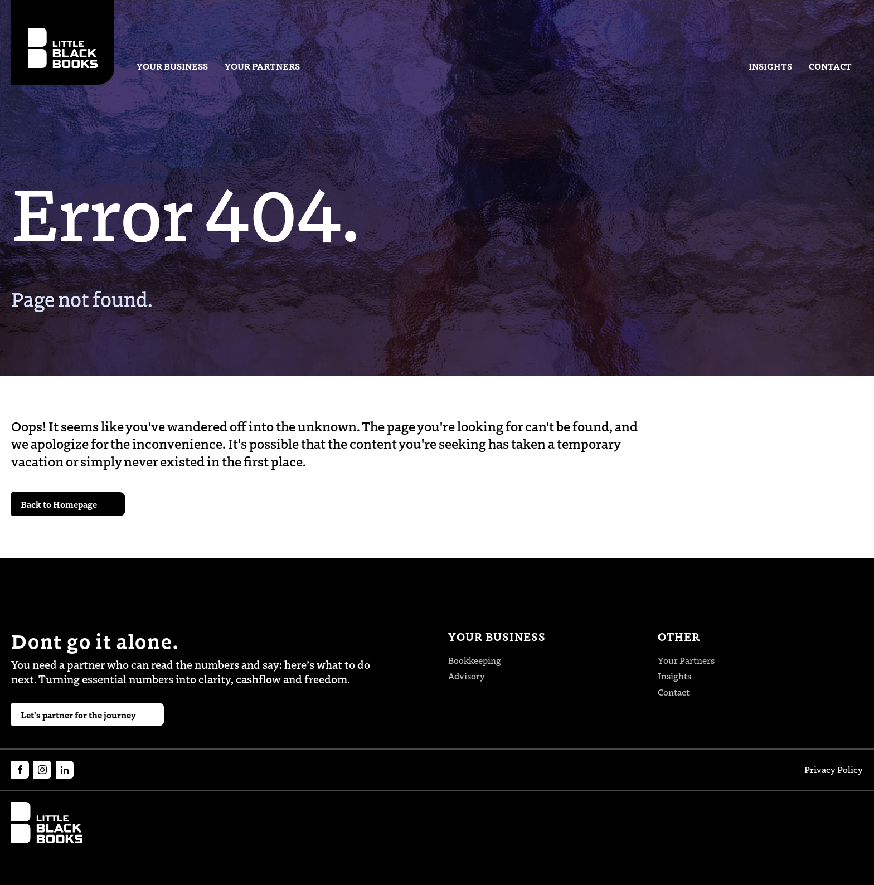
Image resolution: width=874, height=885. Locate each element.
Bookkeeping (474, 660)
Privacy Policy (833, 769)
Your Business (172, 66)
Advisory (466, 676)
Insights (770, 66)
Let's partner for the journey (78, 714)
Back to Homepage (59, 504)
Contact (830, 66)
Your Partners (262, 66)
